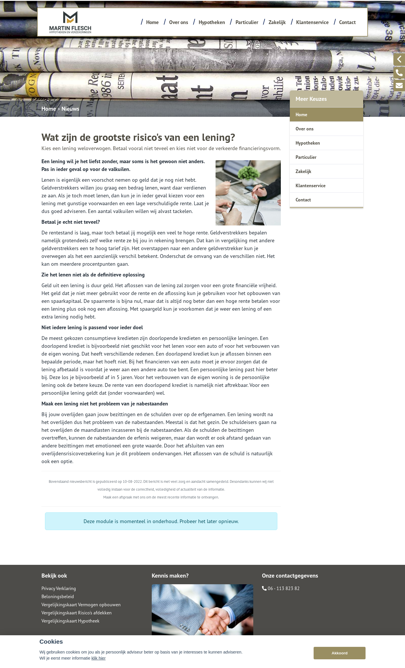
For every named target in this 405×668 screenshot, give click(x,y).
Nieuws (70, 108)
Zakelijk (277, 22)
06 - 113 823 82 (281, 588)
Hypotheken (212, 22)
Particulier (247, 22)
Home (152, 22)
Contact (347, 22)
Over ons (178, 22)
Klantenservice (312, 22)
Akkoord (340, 653)
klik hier (98, 658)
